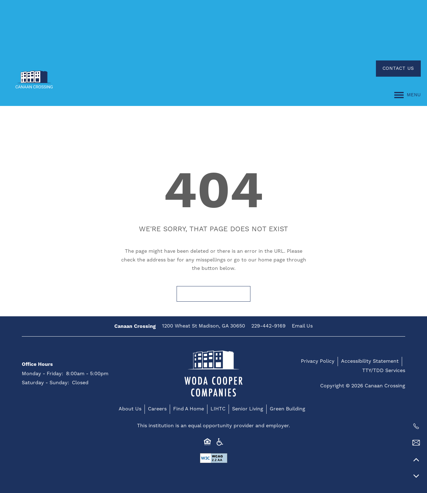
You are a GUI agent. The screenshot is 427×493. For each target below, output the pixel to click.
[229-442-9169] (416, 426)
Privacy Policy (317, 361)
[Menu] (407, 95)
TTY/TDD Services (383, 370)
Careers (157, 409)
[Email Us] (416, 443)
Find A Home (188, 409)
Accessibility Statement (370, 361)
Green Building (287, 409)
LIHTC (218, 409)
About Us (130, 409)
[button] (398, 68)
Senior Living (247, 409)
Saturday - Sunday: (45, 383)
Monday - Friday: (42, 374)
